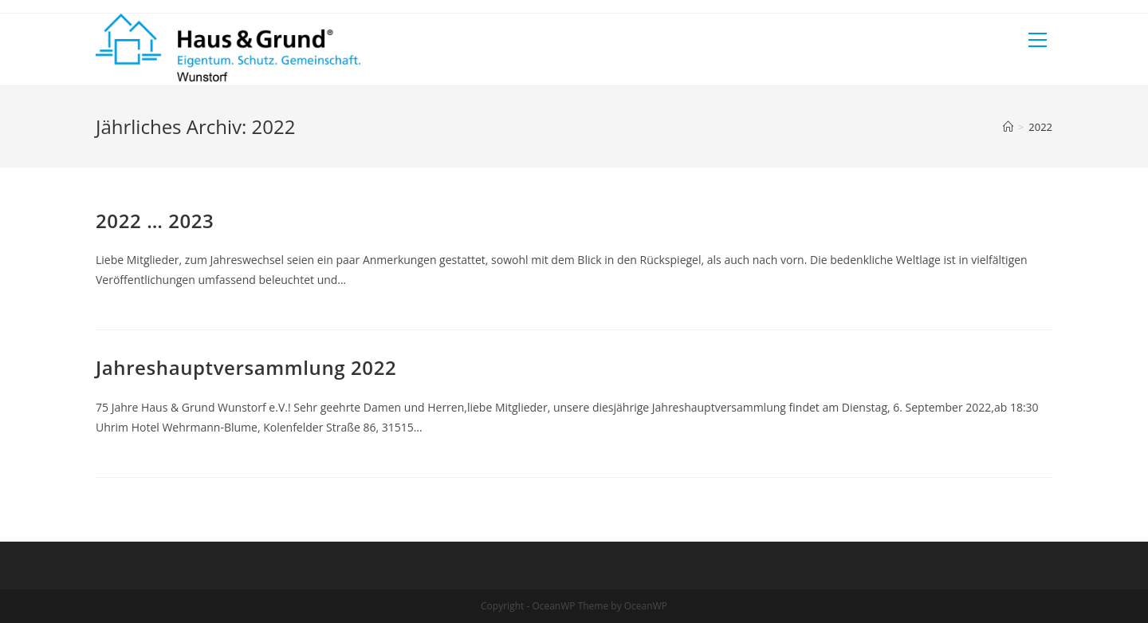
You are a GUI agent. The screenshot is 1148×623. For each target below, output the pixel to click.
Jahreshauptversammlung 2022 (246, 367)
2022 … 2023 (155, 220)
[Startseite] (1008, 127)
